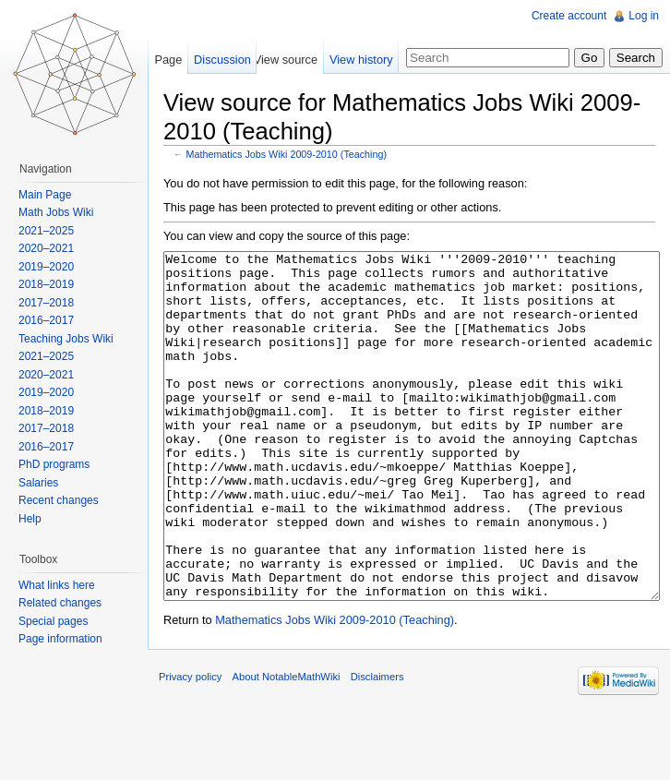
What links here (56, 585)
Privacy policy (190, 745)
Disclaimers (377, 745)
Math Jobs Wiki (55, 212)
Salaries (38, 482)
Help (30, 518)
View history (361, 59)
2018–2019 (46, 284)
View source (285, 59)
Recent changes (58, 500)
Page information (60, 638)
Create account (569, 15)
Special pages (53, 621)
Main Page (44, 194)
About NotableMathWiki (287, 745)
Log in (643, 15)
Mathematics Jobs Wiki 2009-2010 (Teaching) (287, 154)
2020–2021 (46, 248)
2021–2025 (46, 230)
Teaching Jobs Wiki (66, 338)
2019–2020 (46, 266)
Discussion (222, 59)
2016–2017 (46, 320)
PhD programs (54, 464)
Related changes (60, 602)
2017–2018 (46, 302)
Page (168, 59)
